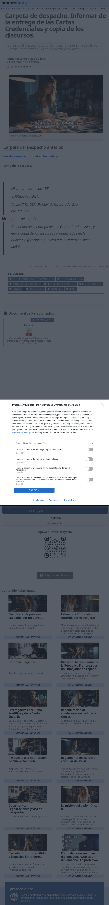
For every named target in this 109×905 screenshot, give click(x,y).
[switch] (89, 449)
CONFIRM (34, 490)
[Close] (103, 405)
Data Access (54, 500)
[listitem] (54, 443)
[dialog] (54, 452)
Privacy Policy (70, 500)
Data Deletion (38, 500)
